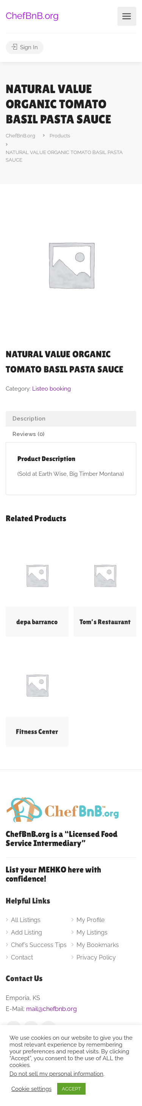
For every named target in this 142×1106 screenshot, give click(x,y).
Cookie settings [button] (31, 1089)
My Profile (90, 920)
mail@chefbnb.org (51, 1009)
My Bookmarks (97, 945)
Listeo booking (51, 388)
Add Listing (26, 932)
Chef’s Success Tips (39, 945)
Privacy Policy (96, 957)
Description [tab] (28, 418)
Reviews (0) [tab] (28, 434)
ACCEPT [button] (71, 1089)
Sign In (24, 47)
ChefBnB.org (32, 15)
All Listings (26, 920)
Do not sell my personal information (56, 1073)
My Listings (92, 932)
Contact (22, 957)
